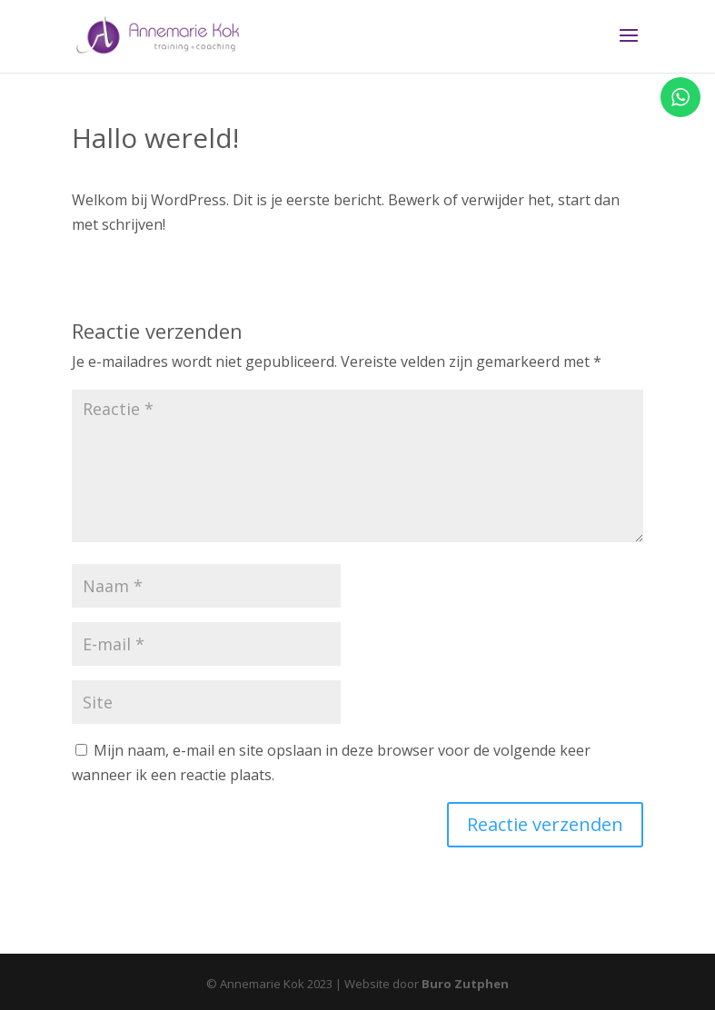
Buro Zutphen (465, 983)
